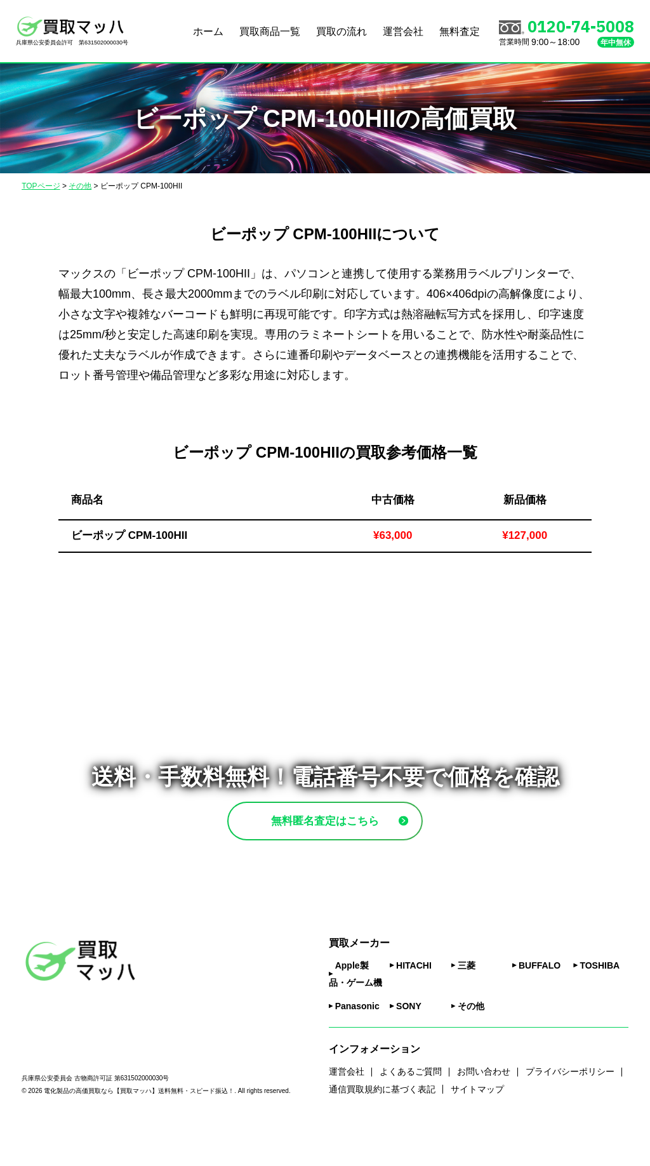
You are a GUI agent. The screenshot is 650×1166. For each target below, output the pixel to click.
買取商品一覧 (269, 31)
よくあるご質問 (411, 1108)
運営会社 (403, 31)
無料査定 (459, 31)
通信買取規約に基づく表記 (382, 1125)
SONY (408, 1043)
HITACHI (414, 1002)
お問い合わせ (483, 1108)
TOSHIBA (600, 1002)
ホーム (208, 31)
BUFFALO (539, 1002)
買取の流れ (341, 31)
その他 (471, 1043)
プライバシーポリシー (570, 1108)
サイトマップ (477, 1125)
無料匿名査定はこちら (355, 838)
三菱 (466, 1002)
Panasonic (357, 1043)
